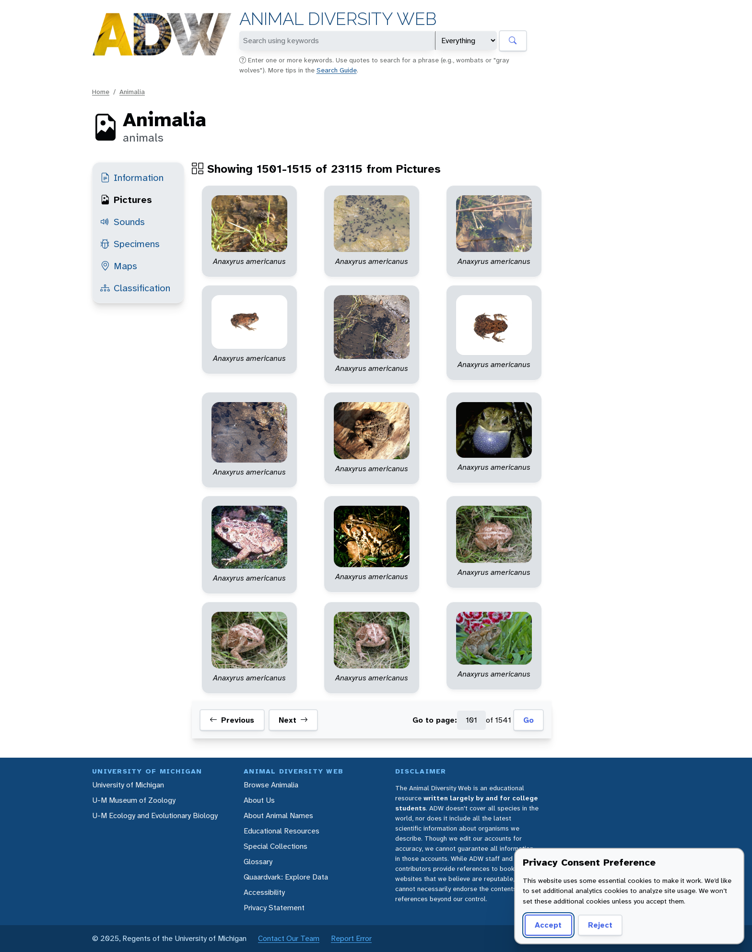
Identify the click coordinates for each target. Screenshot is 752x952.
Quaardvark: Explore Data (286, 877)
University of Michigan (128, 785)
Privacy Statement (274, 908)
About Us (259, 800)
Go (528, 720)
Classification (135, 288)
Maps (118, 266)
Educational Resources (281, 831)
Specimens (130, 244)
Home (100, 91)
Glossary (258, 862)
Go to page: (434, 720)
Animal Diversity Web (337, 19)
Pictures (126, 199)
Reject (600, 925)
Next (293, 720)
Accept (548, 925)
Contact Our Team (288, 938)
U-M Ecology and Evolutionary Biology (155, 815)
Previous (232, 720)
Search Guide (337, 70)
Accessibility (264, 892)
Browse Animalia (271, 785)
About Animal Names (278, 815)
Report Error (351, 938)
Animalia (132, 91)
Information (132, 177)
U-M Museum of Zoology (134, 800)
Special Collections (275, 846)
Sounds (122, 221)
